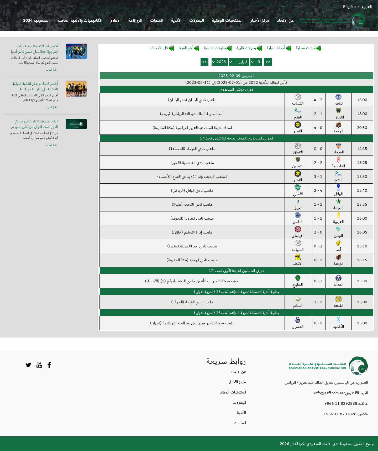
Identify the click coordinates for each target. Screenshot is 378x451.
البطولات (196, 20)
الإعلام (115, 20)
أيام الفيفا (186, 47)
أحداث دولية (276, 47)
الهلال (338, 190)
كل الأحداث (159, 47)
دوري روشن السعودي (236, 89)
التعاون (338, 114)
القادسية (338, 162)
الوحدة (338, 127)
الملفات (156, 20)
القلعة (338, 302)
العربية (366, 6)
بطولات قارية (246, 47)
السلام (297, 302)
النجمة (338, 204)
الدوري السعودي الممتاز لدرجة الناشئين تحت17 (236, 138)
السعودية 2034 (36, 20)
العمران (297, 323)
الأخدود (338, 323)
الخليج (298, 281)
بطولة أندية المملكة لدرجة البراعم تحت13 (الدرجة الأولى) (236, 312)
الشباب (297, 100)
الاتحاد (297, 260)
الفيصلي (297, 232)
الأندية (176, 20)
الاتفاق (298, 148)
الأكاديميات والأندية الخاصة (79, 20)
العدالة (338, 281)
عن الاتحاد (285, 20)
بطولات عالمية (215, 47)
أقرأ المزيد (51, 70)
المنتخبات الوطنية (227, 20)
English (349, 6)
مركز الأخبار (259, 20)
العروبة (338, 218)
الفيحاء (338, 148)
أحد (338, 246)
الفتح (298, 114)
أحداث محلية (306, 47)
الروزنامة (135, 20)
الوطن (338, 232)
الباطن (338, 100)
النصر (298, 127)
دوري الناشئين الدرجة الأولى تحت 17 (236, 270)
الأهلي (298, 190)
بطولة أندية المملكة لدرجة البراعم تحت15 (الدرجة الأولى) (236, 291)
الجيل (297, 204)
